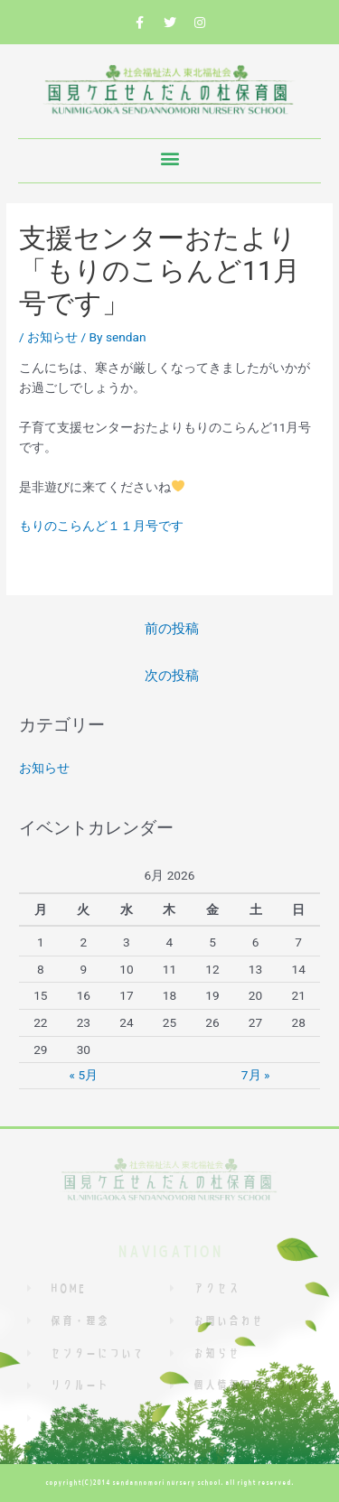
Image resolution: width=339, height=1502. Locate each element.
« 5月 (84, 1075)
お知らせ (52, 337)
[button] (169, 158)
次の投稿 (172, 675)
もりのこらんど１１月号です (101, 525)
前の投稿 (172, 628)
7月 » (255, 1075)
